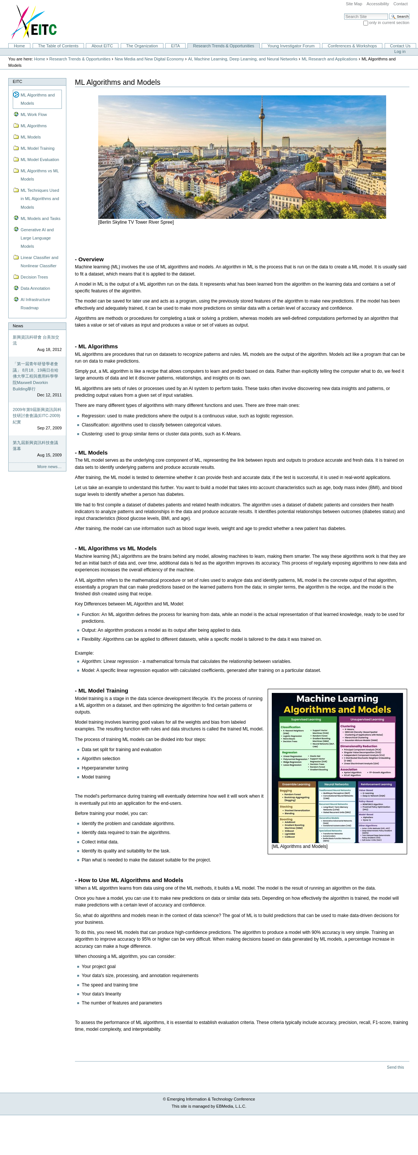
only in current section (389, 22)
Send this (395, 1067)
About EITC (102, 46)
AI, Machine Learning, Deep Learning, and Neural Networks (243, 59)
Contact (400, 4)
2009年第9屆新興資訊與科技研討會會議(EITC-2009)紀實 (37, 415)
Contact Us (400, 46)
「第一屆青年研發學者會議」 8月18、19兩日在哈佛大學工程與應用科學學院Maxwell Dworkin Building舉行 (35, 376)
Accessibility (378, 4)
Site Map (354, 4)
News (18, 326)
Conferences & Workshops (352, 46)
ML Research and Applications (330, 59)
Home (19, 46)
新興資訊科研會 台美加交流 (36, 340)
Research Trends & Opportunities (223, 46)
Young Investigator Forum (291, 46)
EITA (175, 46)
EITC (17, 81)
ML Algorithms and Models (38, 99)
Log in (400, 51)
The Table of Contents (58, 46)
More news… (49, 466)
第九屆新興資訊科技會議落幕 (35, 445)
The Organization (142, 46)
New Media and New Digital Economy (149, 59)
